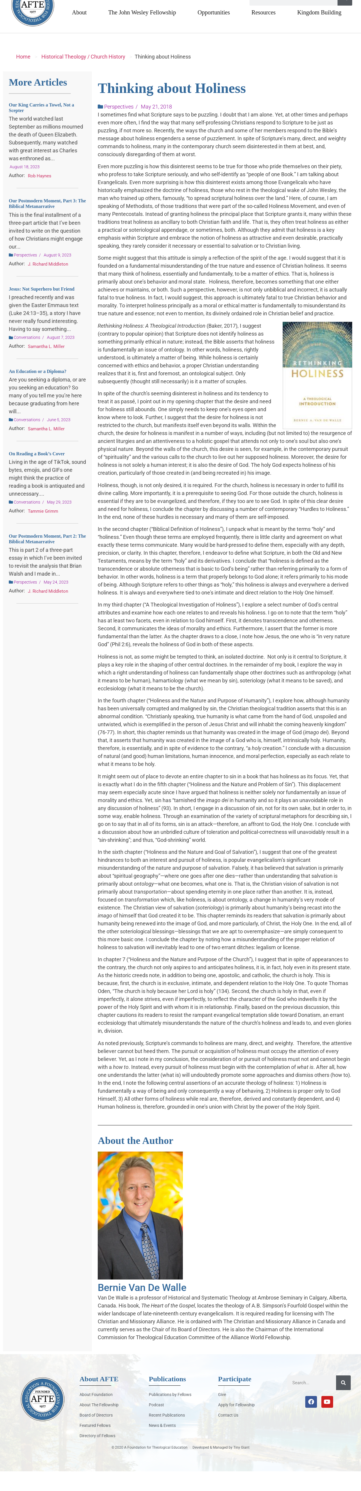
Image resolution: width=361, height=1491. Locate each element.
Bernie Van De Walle (142, 1307)
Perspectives (25, 274)
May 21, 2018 (156, 126)
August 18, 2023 (25, 186)
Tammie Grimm (43, 531)
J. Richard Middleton (48, 283)
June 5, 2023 (58, 439)
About (79, 32)
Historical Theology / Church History (83, 76)
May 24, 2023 (56, 601)
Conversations (27, 357)
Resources (264, 32)
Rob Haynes (39, 195)
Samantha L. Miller (46, 366)
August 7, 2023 (61, 357)
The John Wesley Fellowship (142, 32)
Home (23, 76)
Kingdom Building (319, 32)
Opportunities (214, 32)
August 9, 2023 (57, 274)
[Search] (345, 18)
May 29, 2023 (59, 521)
